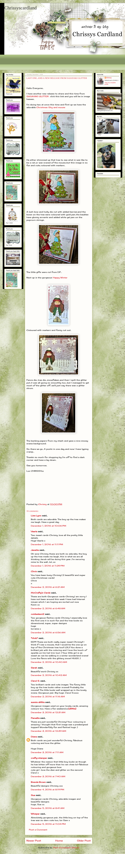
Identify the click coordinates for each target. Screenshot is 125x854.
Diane (34, 736)
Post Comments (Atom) (66, 847)
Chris (34, 571)
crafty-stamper (39, 758)
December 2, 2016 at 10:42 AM (49, 675)
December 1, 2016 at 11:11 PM (47, 544)
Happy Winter (60, 277)
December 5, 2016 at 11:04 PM (48, 824)
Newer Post (33, 840)
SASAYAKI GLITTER (37, 96)
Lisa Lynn (36, 515)
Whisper (35, 814)
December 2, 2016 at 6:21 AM (48, 587)
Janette (35, 550)
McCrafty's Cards (40, 593)
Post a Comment (38, 829)
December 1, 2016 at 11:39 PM (47, 566)
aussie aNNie (38, 702)
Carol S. (35, 681)
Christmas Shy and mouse (50, 107)
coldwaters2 (37, 614)
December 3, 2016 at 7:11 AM (47, 752)
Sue (33, 795)
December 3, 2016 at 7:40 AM (48, 776)
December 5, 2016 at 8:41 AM (47, 808)
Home (59, 840)
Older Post (84, 840)
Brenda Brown (38, 782)
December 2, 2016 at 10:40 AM (49, 662)
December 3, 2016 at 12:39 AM (48, 731)
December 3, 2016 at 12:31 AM (48, 712)
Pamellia (35, 718)
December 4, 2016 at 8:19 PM (47, 789)
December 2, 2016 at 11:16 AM (48, 696)
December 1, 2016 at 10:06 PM (48, 526)
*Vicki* (34, 638)
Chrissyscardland (20, 7)
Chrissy (109, 78)
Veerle (34, 531)
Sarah (34, 668)
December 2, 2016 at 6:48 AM (48, 608)
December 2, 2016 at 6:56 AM (48, 632)
